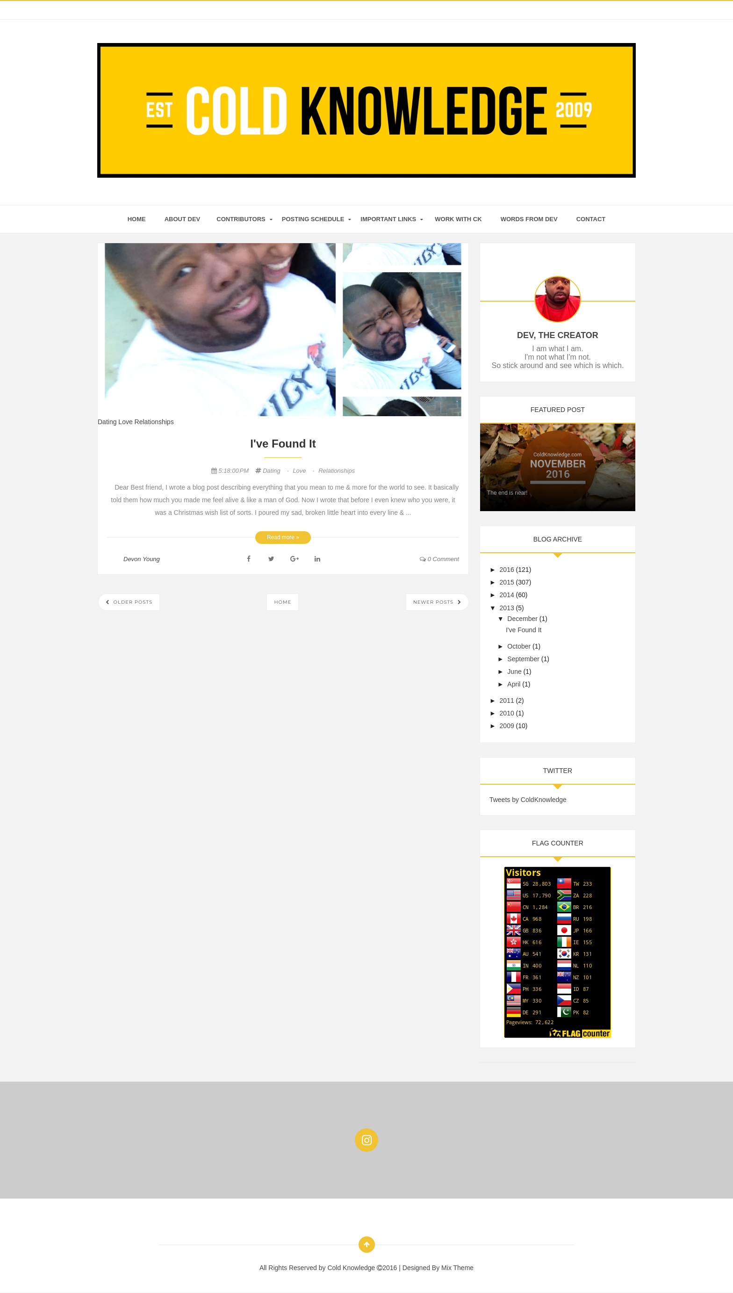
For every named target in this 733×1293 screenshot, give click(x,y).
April (513, 684)
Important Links (388, 219)
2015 (507, 582)
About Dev (183, 219)
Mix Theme (457, 1267)
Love (126, 422)
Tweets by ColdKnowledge (528, 799)
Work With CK (458, 219)
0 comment (439, 559)
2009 (507, 726)
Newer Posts (434, 602)
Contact (591, 219)
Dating (108, 422)
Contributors (240, 219)
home (137, 219)
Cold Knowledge (352, 1267)
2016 (507, 569)
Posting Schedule (313, 219)
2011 (507, 700)
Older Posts (132, 602)
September (523, 659)
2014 (507, 595)
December (522, 618)
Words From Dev (529, 219)
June (514, 671)
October (519, 646)
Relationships (154, 422)
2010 (507, 713)
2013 (507, 608)
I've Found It (283, 443)
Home (282, 602)
